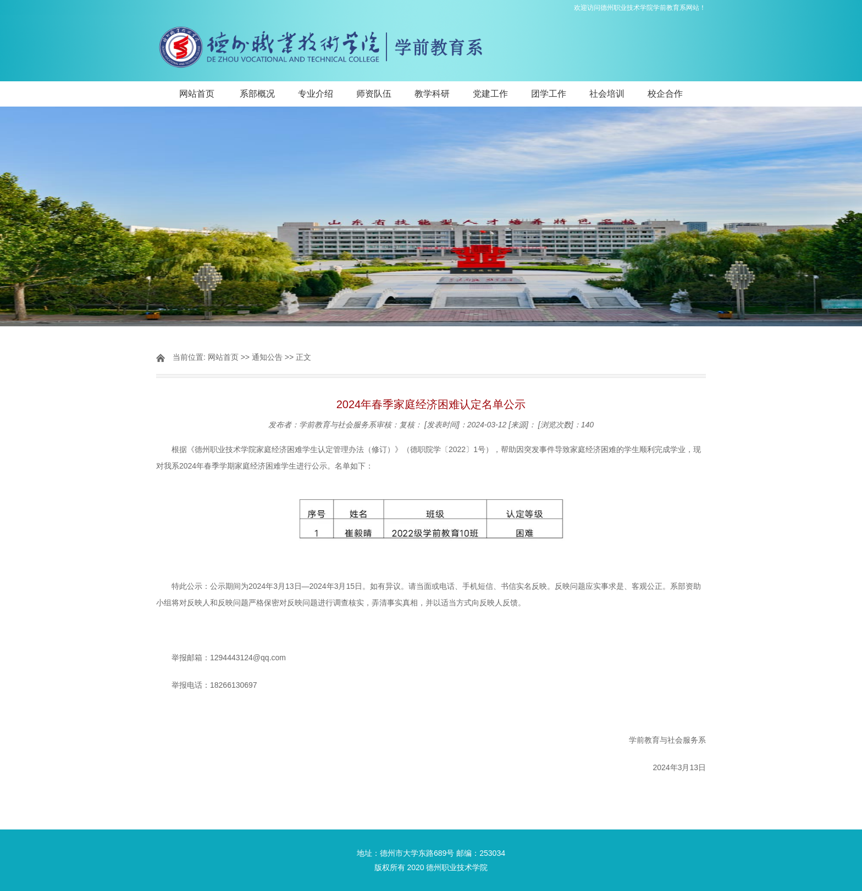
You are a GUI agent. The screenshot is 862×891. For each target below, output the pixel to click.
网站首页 (196, 93)
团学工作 (548, 93)
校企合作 (665, 93)
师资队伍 (373, 93)
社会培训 (607, 93)
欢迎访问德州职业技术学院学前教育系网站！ (640, 8)
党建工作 (490, 93)
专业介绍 (315, 93)
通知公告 (267, 357)
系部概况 (257, 93)
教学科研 (432, 93)
